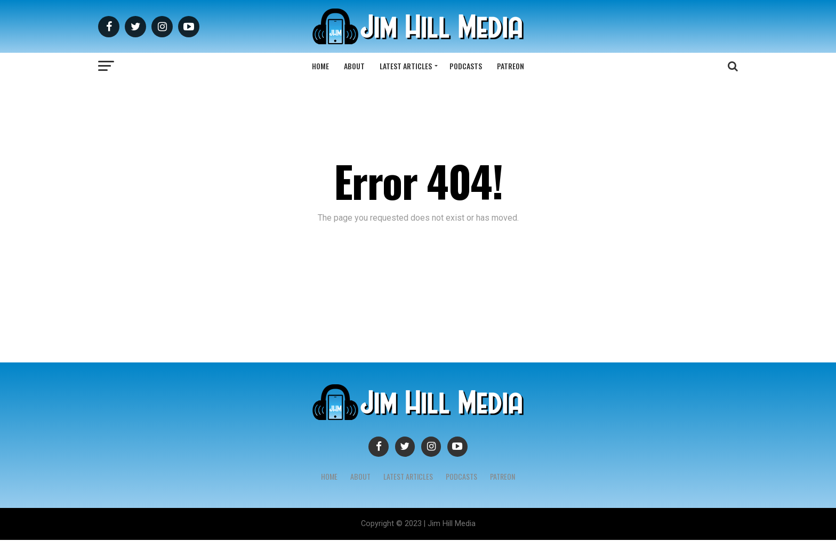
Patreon (510, 65)
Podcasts (465, 65)
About (354, 65)
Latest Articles (406, 65)
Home (320, 65)
